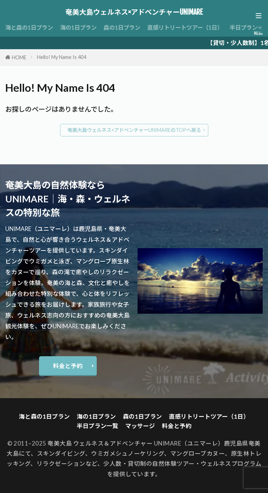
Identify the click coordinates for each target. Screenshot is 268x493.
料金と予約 (68, 365)
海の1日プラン (82, 27)
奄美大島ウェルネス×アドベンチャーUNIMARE (134, 12)
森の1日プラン (128, 27)
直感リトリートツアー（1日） (195, 27)
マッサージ (140, 425)
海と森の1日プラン (30, 27)
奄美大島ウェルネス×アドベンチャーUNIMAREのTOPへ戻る (134, 130)
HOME (19, 57)
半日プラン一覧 (97, 425)
